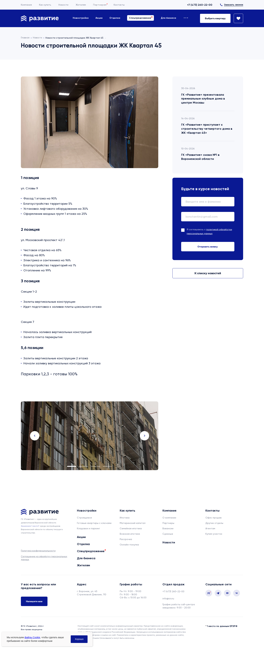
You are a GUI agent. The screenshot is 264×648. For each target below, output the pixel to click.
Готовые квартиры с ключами (94, 523)
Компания (26, 4)
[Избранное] (237, 18)
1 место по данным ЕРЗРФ (222, 626)
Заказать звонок (233, 4)
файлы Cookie (32, 637)
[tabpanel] (89, 435)
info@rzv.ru (168, 598)
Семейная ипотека (131, 528)
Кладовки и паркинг (88, 528)
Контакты (119, 4)
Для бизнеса (168, 18)
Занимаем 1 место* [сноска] (30, 526)
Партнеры (168, 523)
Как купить (45, 4)
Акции (99, 18)
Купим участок (213, 533)
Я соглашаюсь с (209, 231)
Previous (34, 435)
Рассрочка (126, 539)
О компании (169, 517)
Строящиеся (84, 517)
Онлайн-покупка (129, 544)
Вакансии (167, 528)
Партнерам (99, 4)
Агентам (210, 528)
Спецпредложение (140, 18)
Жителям (81, 4)
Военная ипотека (130, 533)
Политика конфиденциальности (38, 550)
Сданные (167, 533)
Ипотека (124, 517)
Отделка (114, 18)
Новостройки (81, 18)
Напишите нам (34, 601)
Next (144, 435)
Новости (63, 4)
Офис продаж (213, 517)
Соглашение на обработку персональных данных (44, 558)
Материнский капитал (132, 523)
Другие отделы (214, 523)
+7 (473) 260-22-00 (199, 4)
